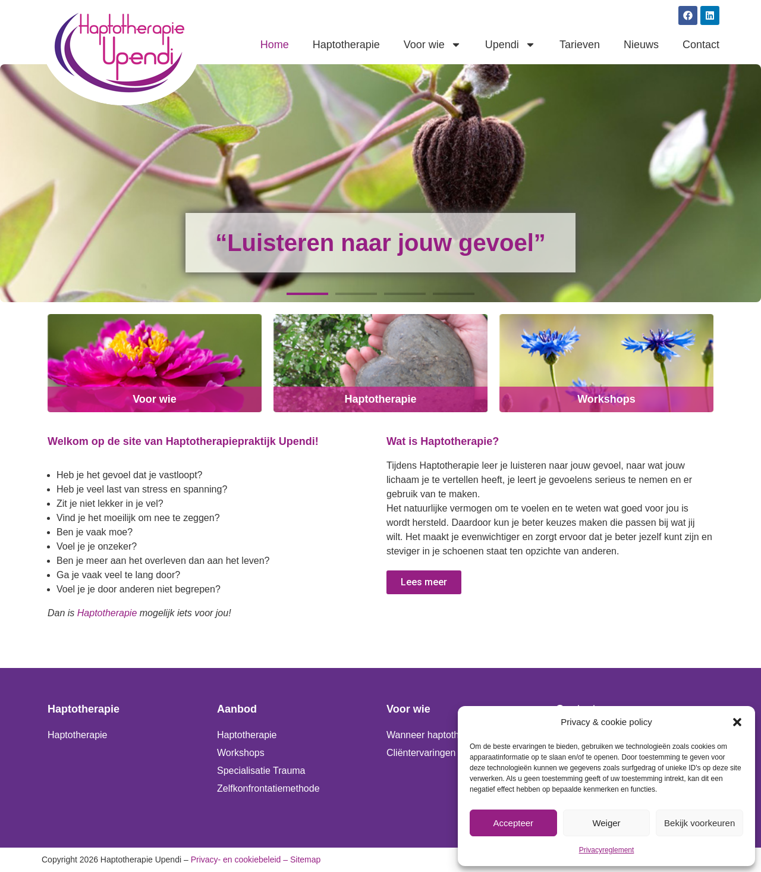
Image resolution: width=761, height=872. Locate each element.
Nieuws (641, 45)
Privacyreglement (606, 850)
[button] (737, 722)
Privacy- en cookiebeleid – (239, 859)
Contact (701, 45)
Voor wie (432, 44)
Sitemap (305, 859)
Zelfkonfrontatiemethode (268, 788)
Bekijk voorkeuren (699, 823)
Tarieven (579, 45)
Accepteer (513, 823)
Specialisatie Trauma (261, 771)
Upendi (510, 44)
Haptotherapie (346, 45)
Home (274, 45)
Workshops (606, 399)
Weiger (606, 823)
